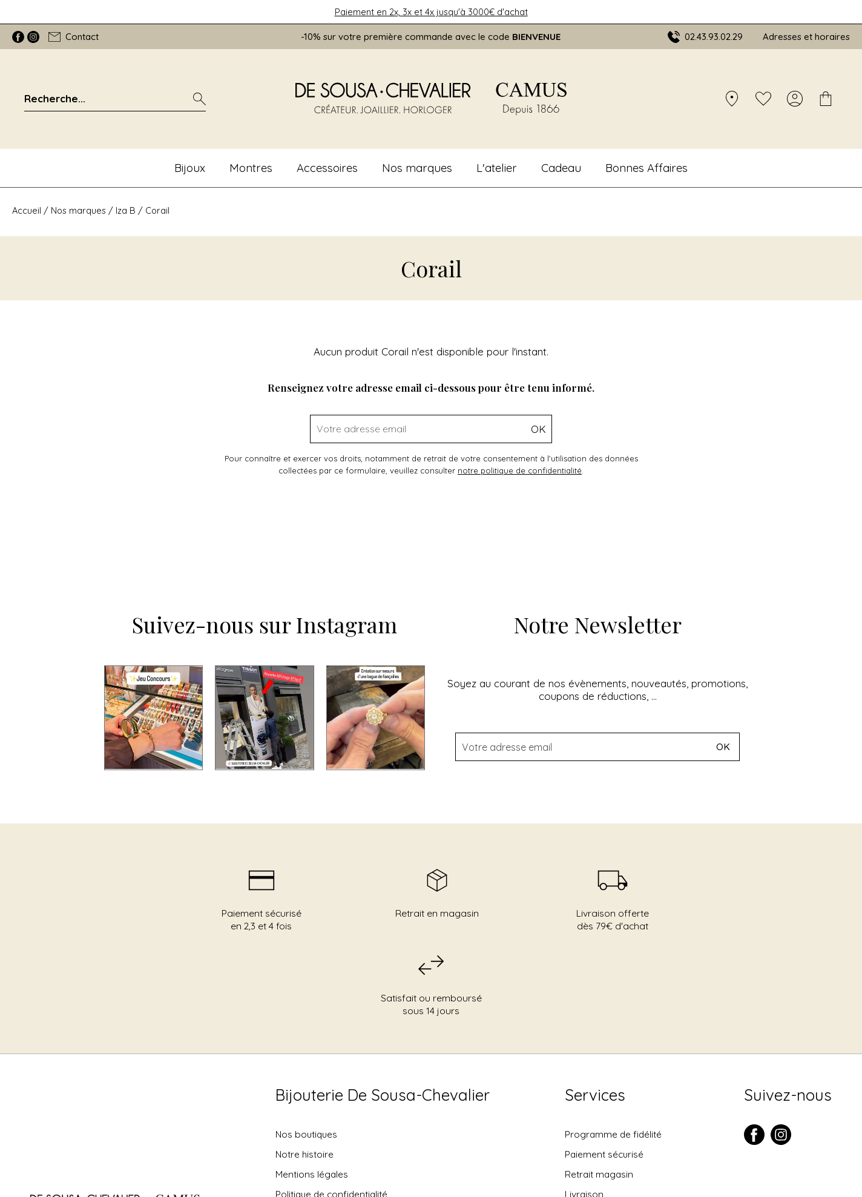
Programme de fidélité (613, 1134)
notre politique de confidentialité (520, 470)
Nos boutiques (306, 1134)
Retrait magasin (599, 1174)
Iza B (126, 210)
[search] (199, 98)
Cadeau (561, 167)
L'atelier (496, 167)
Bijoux (189, 167)
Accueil (26, 210)
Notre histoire (304, 1154)
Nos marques (417, 167)
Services (595, 1095)
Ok (538, 429)
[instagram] (781, 1142)
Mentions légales (311, 1174)
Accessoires (327, 167)
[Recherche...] (99, 98)
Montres (250, 167)
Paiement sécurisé (604, 1154)
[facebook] (754, 1142)
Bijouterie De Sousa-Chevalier (382, 1095)
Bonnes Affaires (646, 167)
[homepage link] (431, 99)
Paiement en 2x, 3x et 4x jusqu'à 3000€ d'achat (431, 12)
